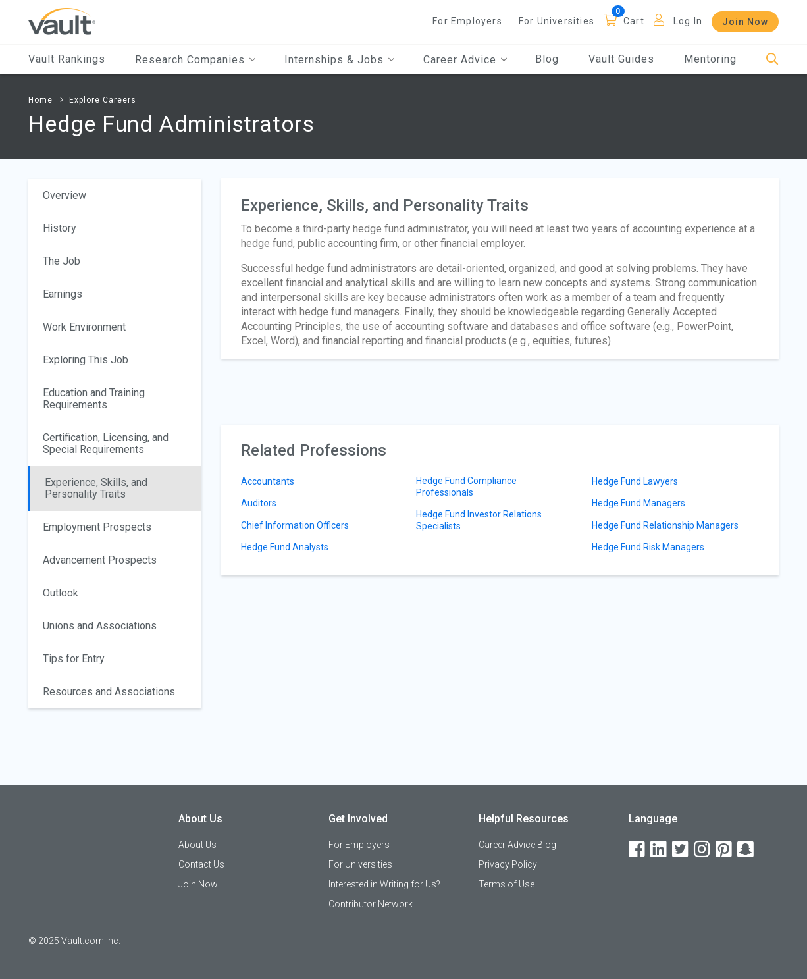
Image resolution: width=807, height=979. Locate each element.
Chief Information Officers (295, 525)
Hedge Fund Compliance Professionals (466, 486)
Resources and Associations (109, 691)
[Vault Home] (61, 20)
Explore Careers (102, 100)
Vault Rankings (66, 59)
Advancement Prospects (100, 560)
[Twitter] (681, 849)
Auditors (258, 503)
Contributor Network (370, 904)
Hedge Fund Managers (638, 503)
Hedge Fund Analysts (284, 547)
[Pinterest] (725, 849)
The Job (61, 261)
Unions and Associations (100, 626)
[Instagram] (703, 849)
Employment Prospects (97, 527)
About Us (197, 844)
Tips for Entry (74, 658)
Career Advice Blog (517, 844)
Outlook (60, 593)
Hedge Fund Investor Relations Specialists (479, 520)
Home (40, 100)
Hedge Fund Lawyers (635, 481)
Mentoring (710, 59)
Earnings (62, 294)
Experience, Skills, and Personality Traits (96, 488)
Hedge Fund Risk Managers (648, 547)
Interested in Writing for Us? (384, 884)
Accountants (267, 481)
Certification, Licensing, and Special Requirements (106, 443)
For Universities (556, 21)
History (59, 228)
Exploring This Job (85, 360)
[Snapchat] (746, 849)
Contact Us (201, 864)
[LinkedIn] (659, 849)
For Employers (467, 21)
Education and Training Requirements (94, 398)
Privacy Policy (508, 864)
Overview (64, 195)
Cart (633, 21)
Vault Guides (621, 59)
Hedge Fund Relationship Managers (665, 525)
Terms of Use (506, 884)
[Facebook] (638, 849)
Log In (687, 21)
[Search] (772, 59)
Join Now (745, 21)
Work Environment (84, 327)
